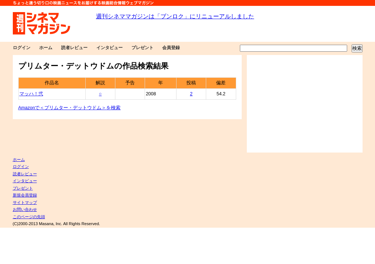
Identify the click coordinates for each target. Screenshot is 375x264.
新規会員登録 (25, 195)
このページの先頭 (29, 216)
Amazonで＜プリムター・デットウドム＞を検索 (69, 107)
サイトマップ (25, 202)
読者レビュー (74, 47)
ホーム (45, 47)
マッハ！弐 (31, 93)
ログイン (21, 47)
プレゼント (142, 47)
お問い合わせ (25, 209)
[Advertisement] (305, 104)
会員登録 (171, 47)
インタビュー (109, 47)
